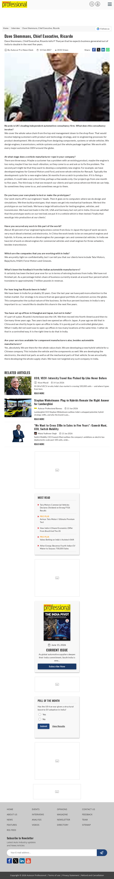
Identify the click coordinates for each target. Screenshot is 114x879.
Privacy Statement (70, 875)
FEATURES (12, 824)
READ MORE (39, 393)
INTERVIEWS (38, 814)
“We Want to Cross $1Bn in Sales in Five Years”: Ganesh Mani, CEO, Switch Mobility (70, 427)
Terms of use (54, 875)
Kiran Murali (41, 382)
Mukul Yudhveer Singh (45, 433)
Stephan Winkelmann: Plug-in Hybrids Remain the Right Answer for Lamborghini (71, 402)
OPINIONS (62, 809)
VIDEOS (35, 824)
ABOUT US (12, 814)
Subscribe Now (57, 666)
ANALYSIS (36, 819)
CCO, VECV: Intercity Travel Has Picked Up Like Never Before (70, 378)
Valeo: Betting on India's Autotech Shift (57, 539)
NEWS (10, 819)
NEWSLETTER (63, 819)
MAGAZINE (62, 814)
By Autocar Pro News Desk (19, 50)
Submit (43, 726)
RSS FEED (11, 830)
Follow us (103, 28)
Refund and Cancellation (92, 875)
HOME (10, 809)
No (44, 719)
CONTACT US (88, 809)
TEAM (85, 819)
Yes (44, 714)
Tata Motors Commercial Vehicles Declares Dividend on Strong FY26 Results (55, 508)
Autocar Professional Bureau (48, 408)
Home (5, 28)
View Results (58, 726)
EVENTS (35, 809)
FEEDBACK (87, 814)
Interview (15, 28)
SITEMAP (86, 824)
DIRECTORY (62, 824)
